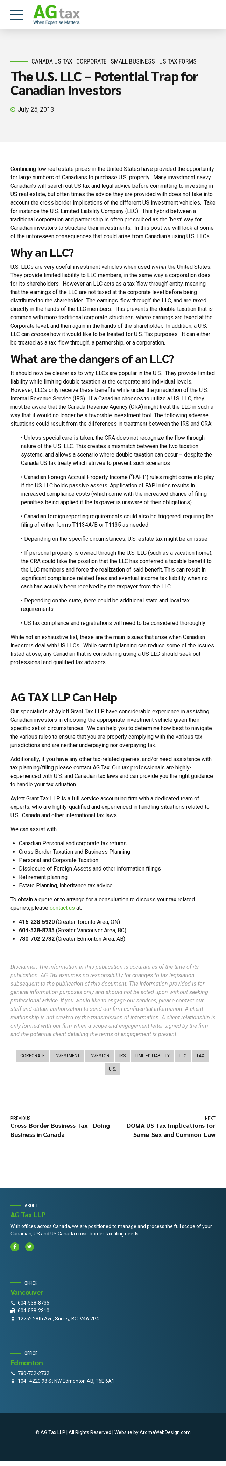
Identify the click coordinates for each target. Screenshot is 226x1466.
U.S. (112, 1069)
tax (200, 1055)
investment (67, 1055)
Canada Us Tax (51, 61)
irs (122, 1055)
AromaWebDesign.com (165, 1432)
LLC (182, 1055)
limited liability (152, 1055)
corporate (91, 61)
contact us (62, 908)
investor (100, 1055)
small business (133, 61)
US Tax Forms (178, 61)
